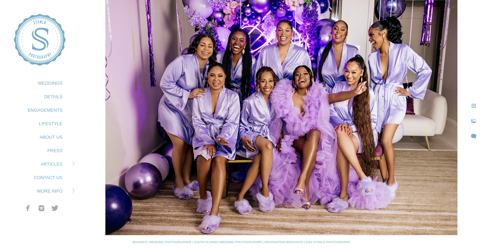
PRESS (55, 150)
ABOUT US (51, 137)
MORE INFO (50, 191)
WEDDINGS (50, 83)
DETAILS (53, 96)
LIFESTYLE (51, 123)
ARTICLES (52, 164)
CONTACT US (48, 177)
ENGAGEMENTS (45, 110)
